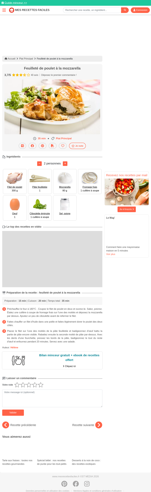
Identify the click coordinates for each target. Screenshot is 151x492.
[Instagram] (87, 475)
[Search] (125, 10)
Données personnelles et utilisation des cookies (47, 480)
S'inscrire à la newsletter (129, 483)
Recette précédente (19, 425)
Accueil (10, 58)
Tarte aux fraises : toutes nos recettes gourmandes (17, 446)
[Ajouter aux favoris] (63, 146)
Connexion (140, 10)
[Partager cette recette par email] (22, 146)
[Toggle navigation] (4, 10)
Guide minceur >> (15, 2)
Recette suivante (87, 425)
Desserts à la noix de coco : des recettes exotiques (87, 449)
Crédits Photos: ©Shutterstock (74, 483)
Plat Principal (26, 58)
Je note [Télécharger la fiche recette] (77, 145)
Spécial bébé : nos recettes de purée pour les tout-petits (52, 449)
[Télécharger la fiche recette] (52, 146)
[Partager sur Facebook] (32, 146)
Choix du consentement (103, 483)
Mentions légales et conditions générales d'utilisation (98, 480)
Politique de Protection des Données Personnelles (33, 483)
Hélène (14, 347)
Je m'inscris (126, 209)
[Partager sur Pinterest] (42, 146)
